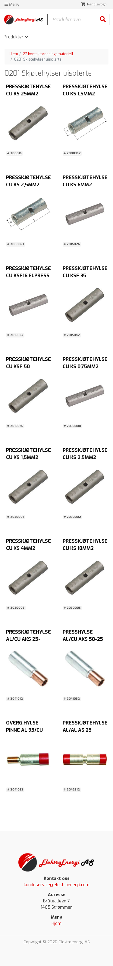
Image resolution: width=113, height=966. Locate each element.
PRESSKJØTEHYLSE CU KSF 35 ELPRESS (85, 275)
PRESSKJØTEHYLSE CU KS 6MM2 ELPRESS (85, 184)
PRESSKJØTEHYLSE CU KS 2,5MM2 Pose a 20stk (28, 184)
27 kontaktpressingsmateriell (48, 54)
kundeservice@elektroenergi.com (56, 885)
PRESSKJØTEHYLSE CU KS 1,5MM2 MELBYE (28, 457)
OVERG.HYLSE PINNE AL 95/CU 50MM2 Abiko (24, 730)
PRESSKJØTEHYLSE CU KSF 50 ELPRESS (28, 366)
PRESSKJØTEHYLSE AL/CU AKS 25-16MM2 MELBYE (28, 639)
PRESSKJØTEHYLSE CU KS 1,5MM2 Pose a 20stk (85, 93)
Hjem (13, 54)
